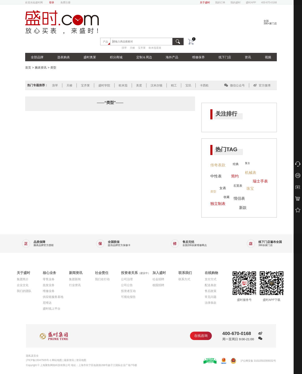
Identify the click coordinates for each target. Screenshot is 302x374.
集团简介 (23, 279)
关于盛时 (205, 2)
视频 (268, 57)
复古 (247, 163)
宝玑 (188, 85)
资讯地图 (81, 360)
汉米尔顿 (156, 85)
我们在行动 (102, 279)
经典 (236, 164)
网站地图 (57, 360)
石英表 (237, 185)
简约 (235, 176)
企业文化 (23, 285)
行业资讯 (75, 285)
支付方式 (210, 279)
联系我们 (185, 273)
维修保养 (198, 57)
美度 (139, 85)
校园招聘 (158, 285)
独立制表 (217, 204)
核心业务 (49, 273)
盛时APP (251, 2)
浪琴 (124, 47)
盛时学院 (104, 85)
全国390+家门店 (270, 22)
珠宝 (250, 188)
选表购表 (63, 57)
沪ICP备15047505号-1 (38, 360)
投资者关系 (135, 273)
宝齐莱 (142, 47)
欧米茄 (123, 85)
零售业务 (49, 279)
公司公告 (127, 285)
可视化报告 (128, 296)
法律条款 (210, 302)
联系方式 (184, 279)
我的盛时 (235, 2)
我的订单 (220, 2)
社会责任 (101, 273)
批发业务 (49, 285)
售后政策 (210, 291)
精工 (174, 85)
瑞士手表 (260, 181)
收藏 (226, 197)
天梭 (132, 47)
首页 (28, 67)
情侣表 (239, 198)
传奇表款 (217, 165)
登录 (51, 2)
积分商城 (116, 57)
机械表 (250, 173)
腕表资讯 (41, 67)
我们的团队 (24, 291)
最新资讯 (69, 360)
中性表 (216, 176)
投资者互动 (128, 291)
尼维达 (47, 302)
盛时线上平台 (51, 308)
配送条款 (210, 285)
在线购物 (211, 273)
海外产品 (172, 57)
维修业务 (49, 291)
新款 (243, 208)
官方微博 (262, 85)
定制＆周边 (144, 57)
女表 (222, 188)
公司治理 (127, 279)
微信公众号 (234, 85)
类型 (53, 67)
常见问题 (210, 296)
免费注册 (65, 2)
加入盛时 (159, 273)
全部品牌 (37, 57)
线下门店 (225, 57)
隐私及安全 (32, 355)
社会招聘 (158, 279)
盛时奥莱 (89, 57)
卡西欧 (204, 85)
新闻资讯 (75, 273)
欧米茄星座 (155, 47)
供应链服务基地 (53, 296)
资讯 (248, 57)
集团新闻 (75, 279)
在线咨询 (201, 336)
